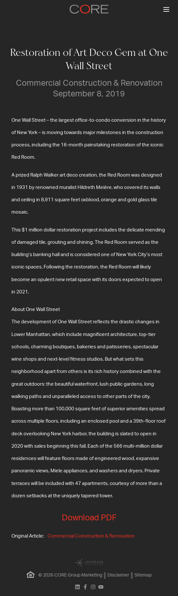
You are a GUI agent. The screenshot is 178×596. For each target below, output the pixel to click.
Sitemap (143, 575)
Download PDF (89, 518)
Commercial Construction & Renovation (91, 536)
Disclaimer (118, 575)
